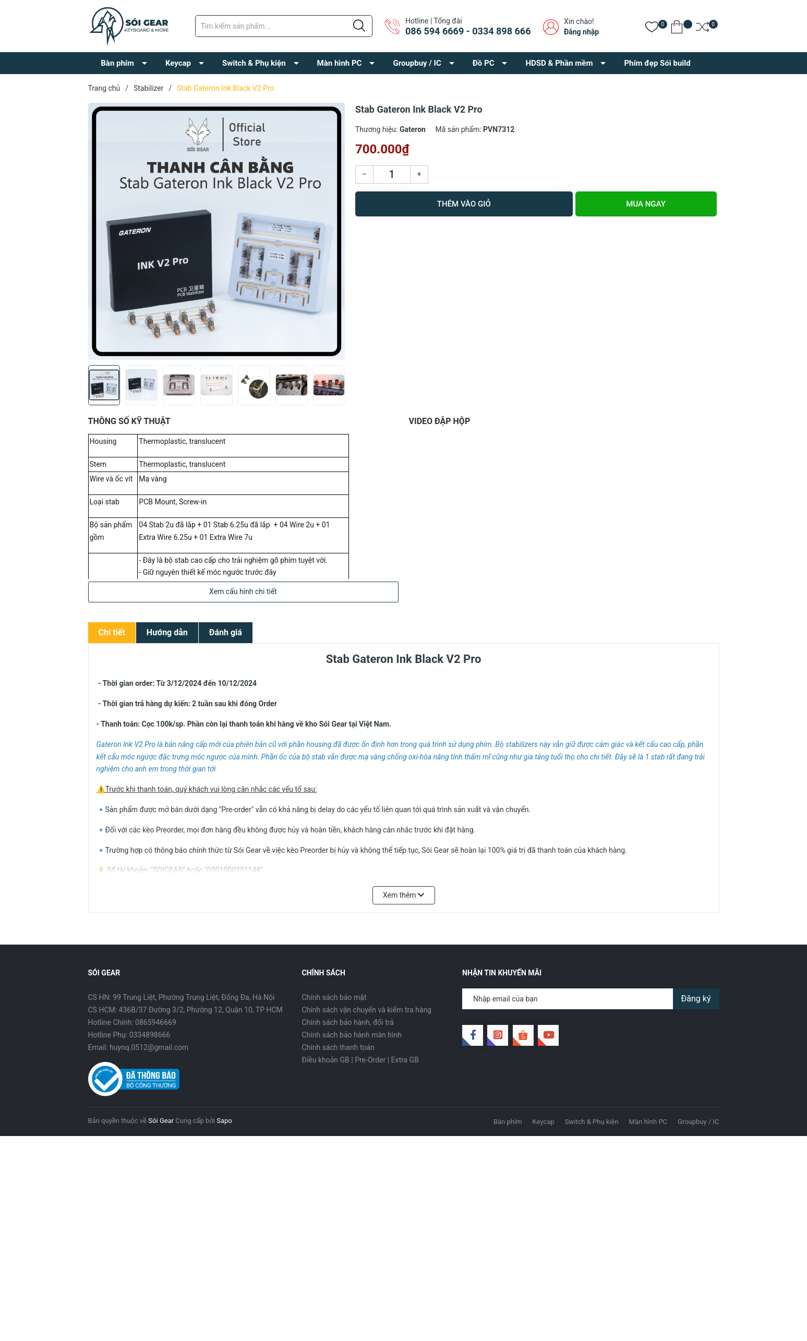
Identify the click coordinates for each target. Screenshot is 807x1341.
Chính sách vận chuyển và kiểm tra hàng (366, 1010)
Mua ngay (646, 204)
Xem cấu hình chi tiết (243, 591)
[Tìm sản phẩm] (284, 26)
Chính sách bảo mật (334, 997)
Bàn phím (117, 63)
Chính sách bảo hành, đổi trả (348, 1022)
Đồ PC (484, 63)
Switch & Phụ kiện (254, 63)
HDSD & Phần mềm (559, 63)
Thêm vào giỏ (464, 204)
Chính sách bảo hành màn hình (352, 1035)
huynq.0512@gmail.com (149, 1047)
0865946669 (155, 1022)
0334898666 (150, 1035)
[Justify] (359, 26)
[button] (333, 389)
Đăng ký (696, 999)
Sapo (224, 1121)
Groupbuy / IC (417, 63)
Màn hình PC (339, 63)
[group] (216, 231)
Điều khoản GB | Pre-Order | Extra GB (360, 1060)
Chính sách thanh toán (338, 1047)
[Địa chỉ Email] (590, 998)
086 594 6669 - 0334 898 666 (468, 31)
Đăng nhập (581, 32)
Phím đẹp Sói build (657, 63)
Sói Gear (161, 1121)
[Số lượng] (392, 174)
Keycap (178, 63)
